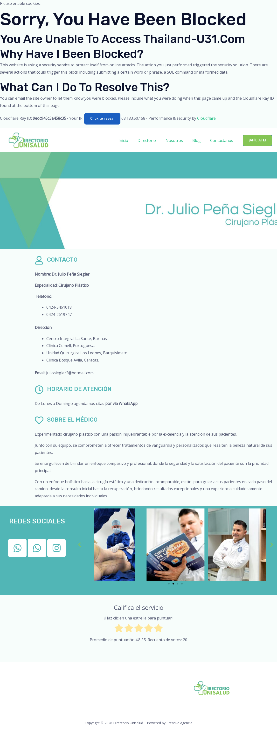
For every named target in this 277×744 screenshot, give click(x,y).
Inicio (131, 140)
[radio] (118, 629)
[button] (257, 140)
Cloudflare (206, 118)
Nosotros (178, 140)
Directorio (153, 140)
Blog (199, 140)
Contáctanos (222, 140)
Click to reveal (102, 119)
